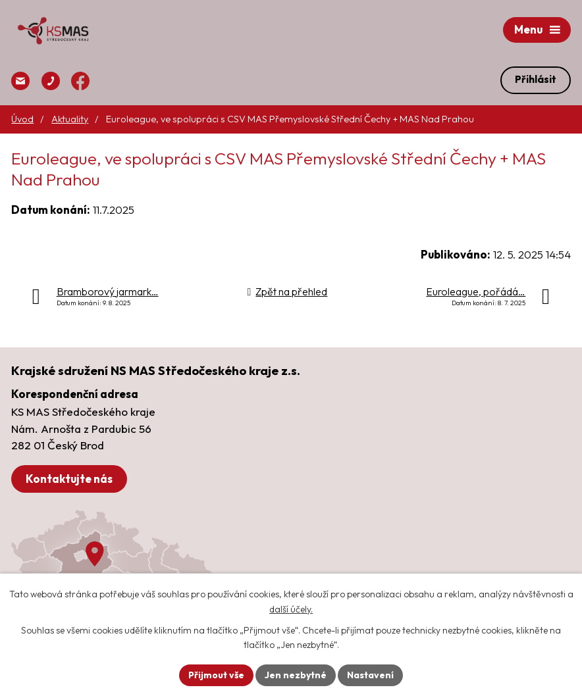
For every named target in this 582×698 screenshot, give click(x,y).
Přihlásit (535, 79)
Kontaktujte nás (69, 479)
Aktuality (69, 119)
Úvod (22, 119)
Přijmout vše (216, 675)
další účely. (291, 609)
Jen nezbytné (296, 675)
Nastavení (370, 675)
